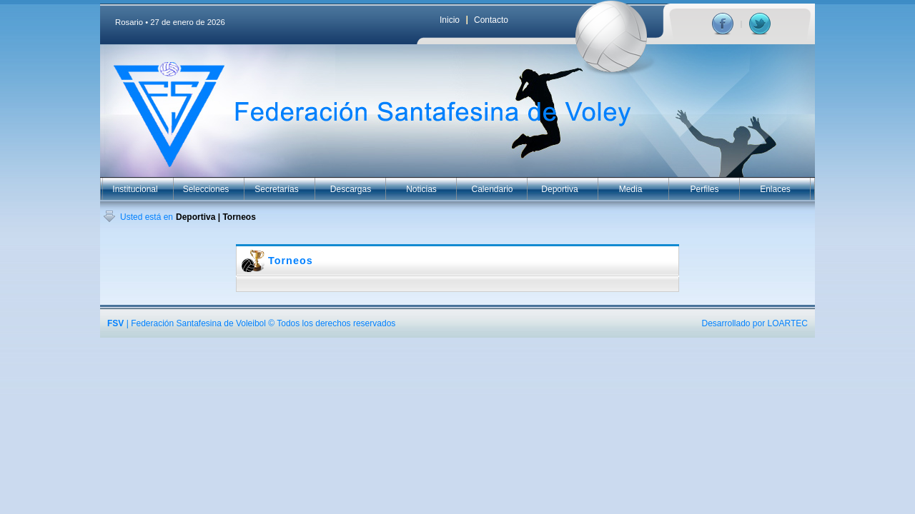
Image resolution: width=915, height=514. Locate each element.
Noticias (421, 189)
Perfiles (704, 189)
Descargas (350, 189)
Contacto (491, 20)
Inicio (450, 20)
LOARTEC (788, 323)
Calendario (492, 189)
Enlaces (775, 189)
